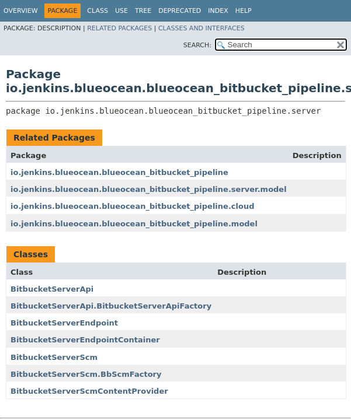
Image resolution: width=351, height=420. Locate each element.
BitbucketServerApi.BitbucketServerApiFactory (111, 306)
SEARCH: (197, 45)
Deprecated (179, 11)
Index (218, 11)
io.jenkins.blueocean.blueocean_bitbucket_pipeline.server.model (149, 189)
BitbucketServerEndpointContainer (85, 339)
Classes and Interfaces (201, 28)
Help (243, 11)
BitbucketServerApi (52, 289)
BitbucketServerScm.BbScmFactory (86, 374)
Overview (21, 11)
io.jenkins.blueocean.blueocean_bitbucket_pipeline (119, 172)
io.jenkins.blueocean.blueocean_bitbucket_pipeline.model (134, 223)
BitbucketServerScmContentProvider (89, 391)
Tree (143, 11)
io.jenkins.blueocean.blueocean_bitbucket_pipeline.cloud (133, 206)
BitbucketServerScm (54, 357)
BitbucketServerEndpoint (64, 322)
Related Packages (119, 28)
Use (121, 11)
